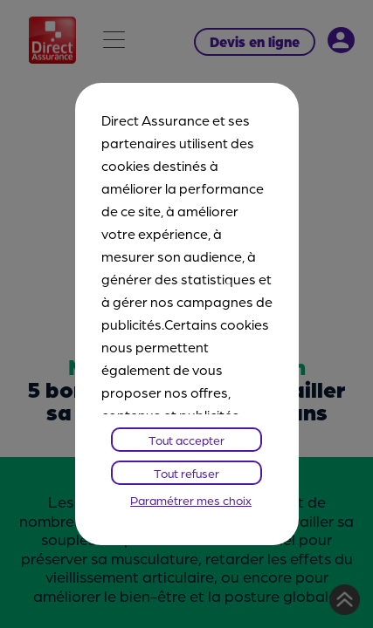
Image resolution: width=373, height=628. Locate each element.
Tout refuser (186, 473)
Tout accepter (186, 440)
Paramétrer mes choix (191, 500)
